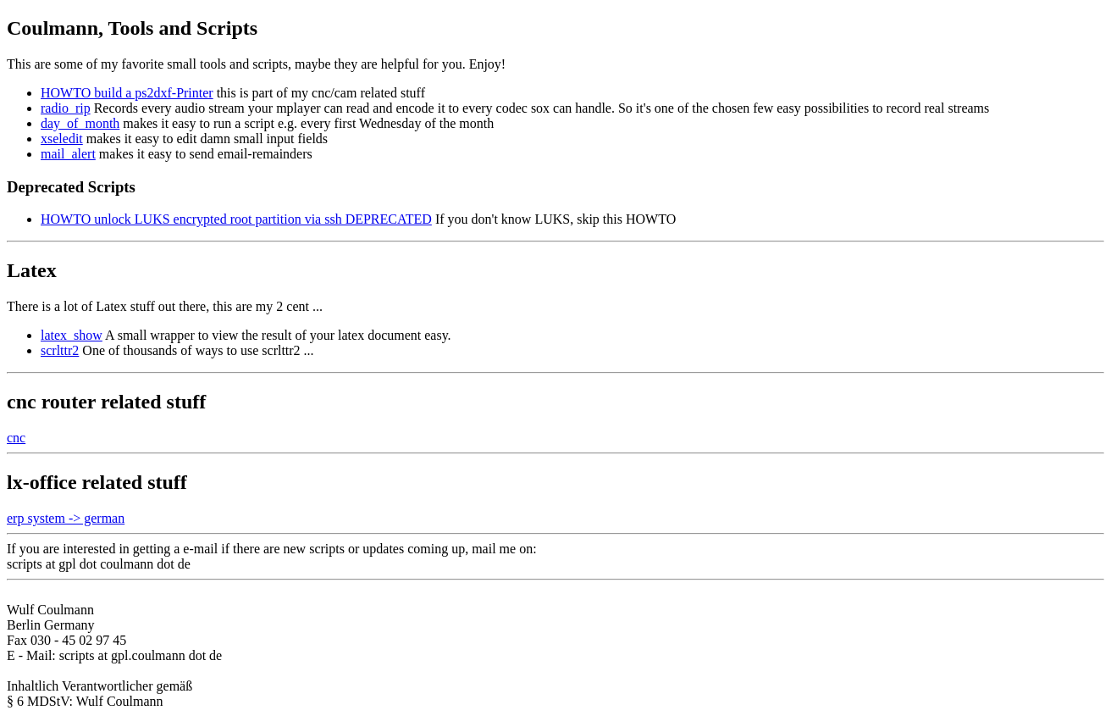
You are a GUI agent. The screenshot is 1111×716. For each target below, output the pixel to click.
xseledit (62, 138)
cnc (16, 437)
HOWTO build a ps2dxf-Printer (127, 93)
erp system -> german (65, 518)
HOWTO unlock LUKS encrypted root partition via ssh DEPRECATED (236, 219)
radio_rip (66, 108)
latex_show (71, 335)
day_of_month (80, 123)
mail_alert (68, 154)
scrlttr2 (60, 350)
